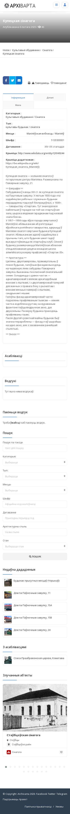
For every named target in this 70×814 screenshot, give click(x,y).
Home (6, 50)
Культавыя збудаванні (26, 50)
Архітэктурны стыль (15, 526)
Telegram (62, 794)
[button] (6, 767)
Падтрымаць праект (15, 799)
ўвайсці (15, 422)
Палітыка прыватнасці (38, 806)
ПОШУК (35, 556)
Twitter (51, 794)
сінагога (35, 127)
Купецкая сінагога (13, 53)
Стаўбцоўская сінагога (23, 735)
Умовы (59, 806)
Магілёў (59, 133)
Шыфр (6, 498)
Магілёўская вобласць (40, 133)
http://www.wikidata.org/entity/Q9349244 (41, 153)
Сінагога (47, 50)
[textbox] (35, 462)
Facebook (41, 794)
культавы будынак (17, 127)
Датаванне (9, 512)
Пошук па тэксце (13, 442)
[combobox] (35, 462)
